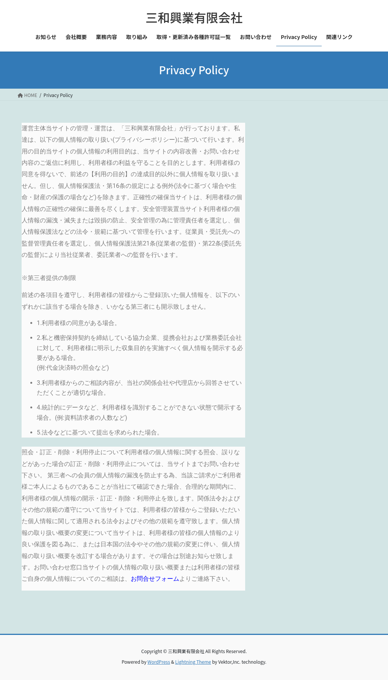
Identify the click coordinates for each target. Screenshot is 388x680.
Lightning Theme (193, 661)
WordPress (158, 661)
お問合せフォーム (155, 578)
